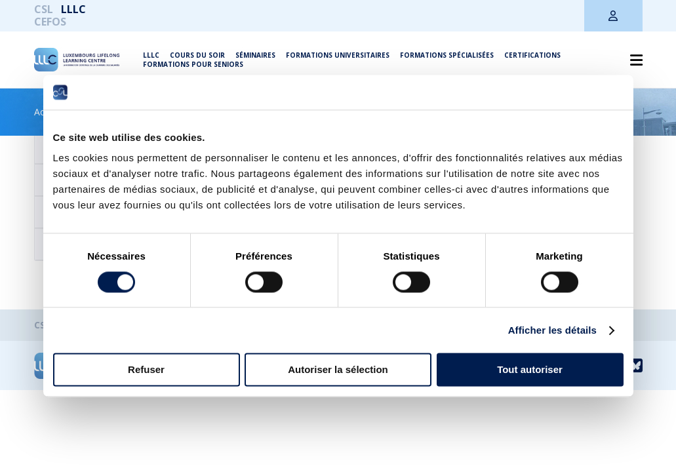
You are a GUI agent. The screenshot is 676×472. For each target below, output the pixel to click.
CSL (43, 9)
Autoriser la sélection (338, 370)
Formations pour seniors (193, 64)
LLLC (73, 9)
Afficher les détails (552, 330)
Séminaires (255, 55)
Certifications (532, 55)
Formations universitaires (337, 55)
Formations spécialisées (447, 55)
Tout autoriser (530, 370)
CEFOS (50, 21)
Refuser (146, 370)
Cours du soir (197, 55)
